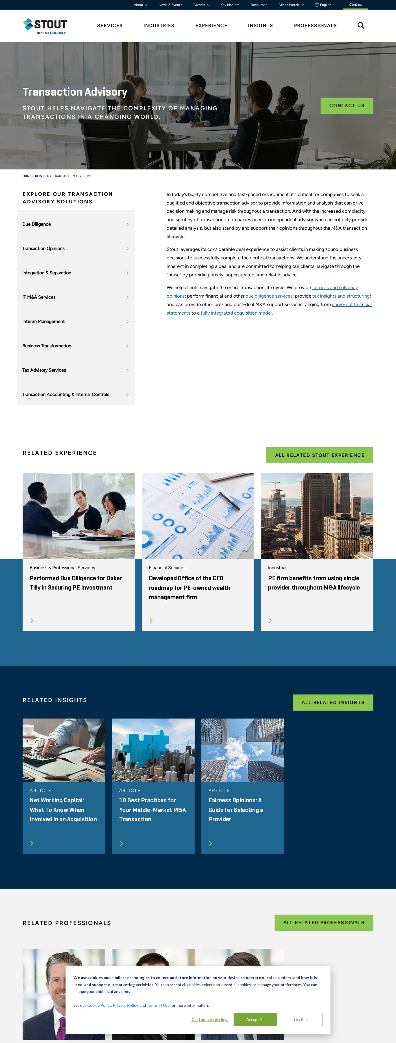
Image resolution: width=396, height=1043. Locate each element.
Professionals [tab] (315, 25)
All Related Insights (333, 702)
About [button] (139, 5)
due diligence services (269, 296)
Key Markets (230, 5)
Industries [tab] (159, 25)
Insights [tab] (260, 25)
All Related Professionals (324, 922)
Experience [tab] (211, 25)
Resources (259, 5)
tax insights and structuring (340, 296)
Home (27, 176)
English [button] (323, 5)
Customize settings (210, 1019)
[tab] (49, 25)
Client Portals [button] (289, 5)
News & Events (170, 5)
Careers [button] (199, 5)
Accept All (255, 1019)
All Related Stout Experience (320, 455)
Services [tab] (110, 25)
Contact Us (347, 105)
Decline (301, 1019)
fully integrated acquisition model (236, 313)
